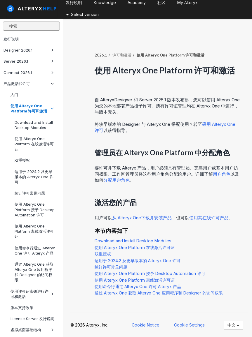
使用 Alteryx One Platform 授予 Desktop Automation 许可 (35, 209)
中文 (233, 324)
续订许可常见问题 (30, 193)
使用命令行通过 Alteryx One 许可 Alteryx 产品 (35, 250)
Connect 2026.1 (29, 72)
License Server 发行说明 (32, 318)
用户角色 (221, 174)
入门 (14, 94)
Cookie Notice (145, 324)
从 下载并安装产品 (142, 217)
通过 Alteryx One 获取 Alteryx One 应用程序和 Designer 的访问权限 (34, 272)
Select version (82, 14)
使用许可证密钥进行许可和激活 (32, 294)
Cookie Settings (189, 324)
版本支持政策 (22, 307)
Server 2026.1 (29, 61)
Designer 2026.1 (29, 50)
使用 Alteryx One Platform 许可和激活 (32, 108)
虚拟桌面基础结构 (32, 329)
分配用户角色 (116, 180)
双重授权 (22, 160)
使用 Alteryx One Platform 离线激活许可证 (34, 231)
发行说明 (11, 39)
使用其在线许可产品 (209, 217)
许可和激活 (121, 55)
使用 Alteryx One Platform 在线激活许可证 (34, 143)
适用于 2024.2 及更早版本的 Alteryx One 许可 (34, 176)
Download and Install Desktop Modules (34, 125)
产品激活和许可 (29, 83)
